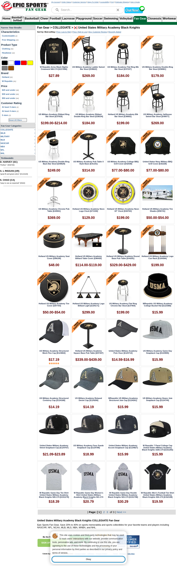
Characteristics (10, 31)
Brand (4, 73)
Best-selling (50, 32)
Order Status (66, 2)
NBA (3, 146)
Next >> (121, 512)
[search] (57, 9)
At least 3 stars (10, 107)
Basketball (32, 18)
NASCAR (5, 143)
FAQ (112, 2)
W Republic (9, 81)
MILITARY (5, 136)
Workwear (169, 18)
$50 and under (10, 98)
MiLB (3, 133)
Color (4, 57)
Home (6, 18)
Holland (7, 77)
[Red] (24, 63)
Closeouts (154, 18)
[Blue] (17, 63)
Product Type (9, 44)
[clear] (117, 9)
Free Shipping (10, 40)
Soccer (97, 18)
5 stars (6, 115)
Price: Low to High (63, 32)
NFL (2, 150)
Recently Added (114, 32)
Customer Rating (11, 103)
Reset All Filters (15, 120)
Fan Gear (140, 18)
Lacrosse (68, 18)
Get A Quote (135, 2)
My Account (55, 2)
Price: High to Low (79, 32)
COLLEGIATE (7, 130)
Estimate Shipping (122, 2)
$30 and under (10, 94)
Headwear (8, 53)
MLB (3, 140)
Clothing (7, 49)
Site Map (131, 554)
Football (55, 18)
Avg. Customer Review (97, 32)
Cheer (44, 18)
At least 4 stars (10, 111)
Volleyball (126, 18)
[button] (134, 13)
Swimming (111, 18)
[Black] (5, 63)
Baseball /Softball (17, 18)
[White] (11, 63)
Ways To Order (93, 2)
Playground (84, 18)
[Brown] (11, 68)
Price (4, 86)
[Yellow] (30, 63)
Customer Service (79, 2)
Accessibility (104, 2)
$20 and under (10, 90)
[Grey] (5, 68)
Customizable (9, 36)
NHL (3, 153)
